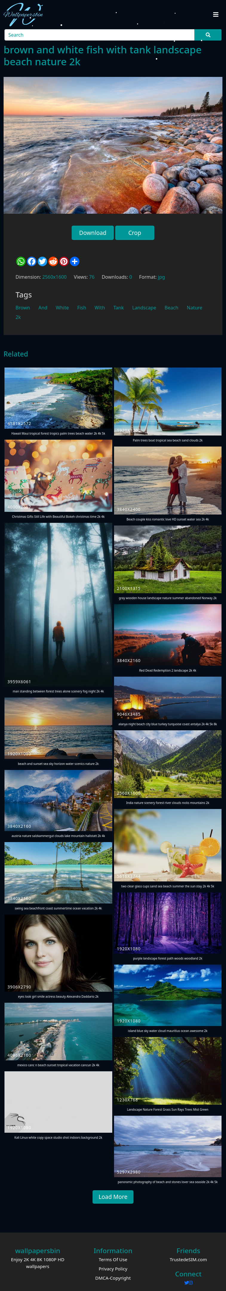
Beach (171, 307)
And (43, 307)
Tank (118, 307)
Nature (194, 307)
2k (18, 317)
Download (92, 233)
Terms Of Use (113, 1259)
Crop (135, 233)
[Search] (99, 35)
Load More (113, 1197)
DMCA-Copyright (113, 1278)
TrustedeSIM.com (188, 1259)
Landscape (144, 307)
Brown (23, 307)
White (62, 307)
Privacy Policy (113, 1269)
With (100, 307)
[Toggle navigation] (215, 14)
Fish (81, 307)
